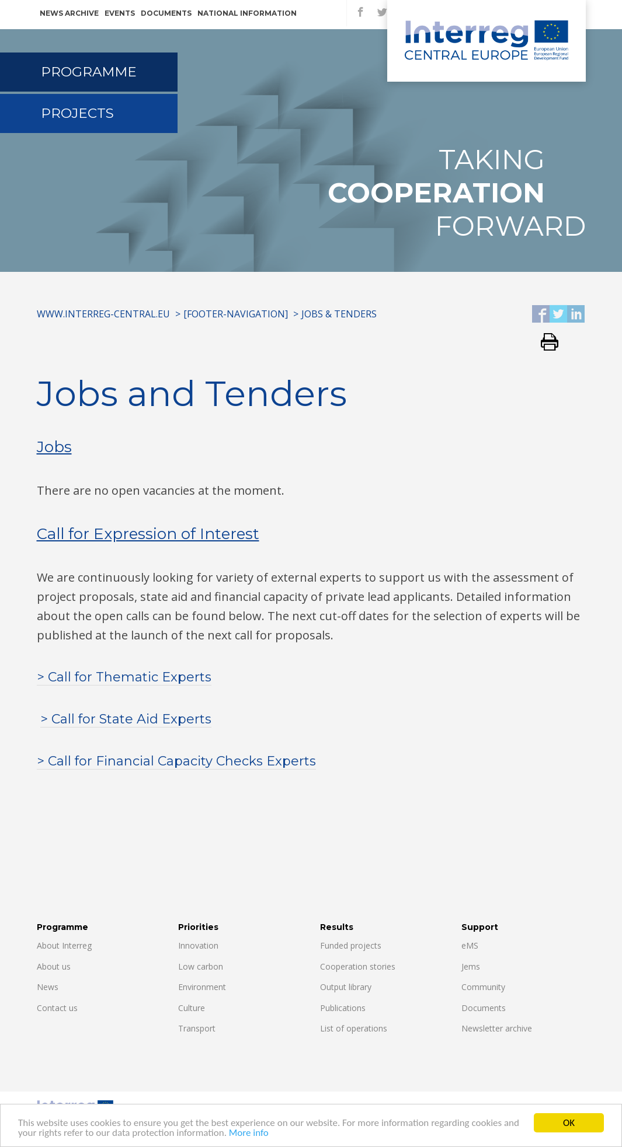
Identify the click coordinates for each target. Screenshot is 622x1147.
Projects (77, 113)
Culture (191, 1007)
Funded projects (350, 945)
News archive (69, 13)
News (47, 986)
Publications (343, 1007)
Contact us (57, 1007)
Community (483, 986)
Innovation (198, 945)
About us (54, 966)
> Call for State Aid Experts (125, 719)
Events (120, 13)
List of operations (353, 1028)
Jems (470, 966)
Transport (197, 1028)
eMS (469, 945)
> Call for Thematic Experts (124, 677)
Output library (345, 986)
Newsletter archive (496, 1028)
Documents (166, 13)
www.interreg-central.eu (103, 313)
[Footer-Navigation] (235, 313)
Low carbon (200, 966)
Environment (202, 986)
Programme (89, 72)
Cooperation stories (357, 966)
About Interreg (64, 945)
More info (249, 1134)
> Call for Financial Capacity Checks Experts (176, 761)
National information (247, 13)
